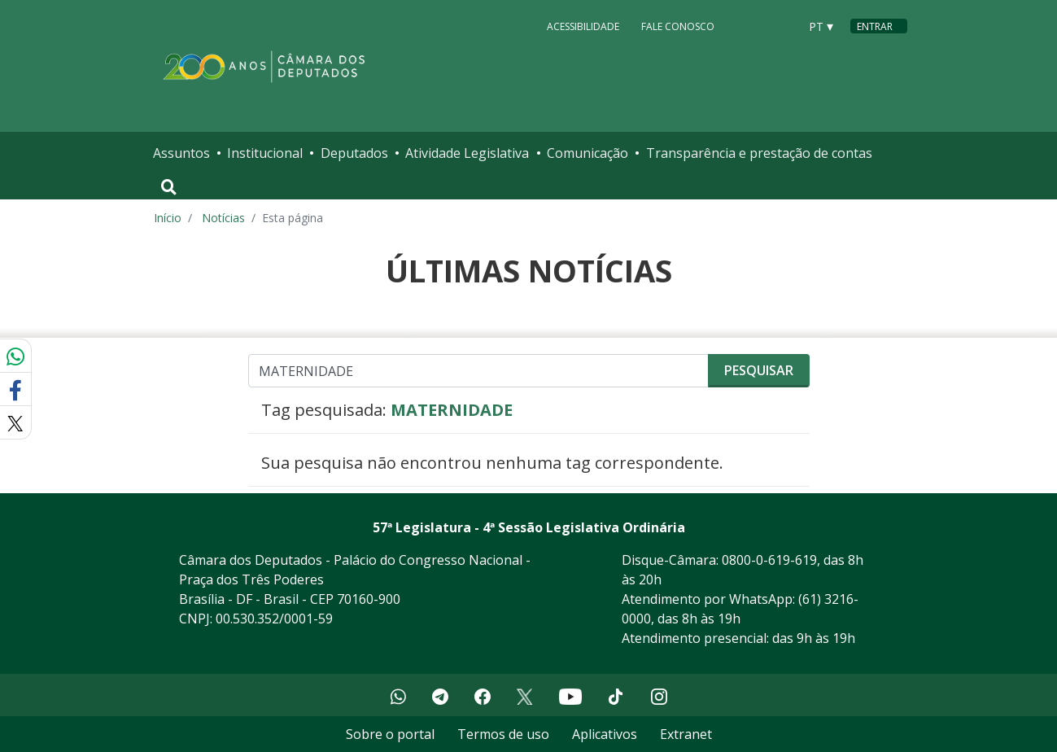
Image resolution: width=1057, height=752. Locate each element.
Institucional (265, 153)
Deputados (354, 153)
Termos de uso (503, 734)
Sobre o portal (390, 734)
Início (167, 217)
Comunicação (587, 153)
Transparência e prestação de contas (759, 153)
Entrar (875, 26)
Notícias (223, 217)
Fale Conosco (677, 26)
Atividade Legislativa (467, 153)
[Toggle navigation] (169, 187)
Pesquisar (758, 370)
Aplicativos (604, 734)
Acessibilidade (583, 26)
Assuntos (181, 153)
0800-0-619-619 (769, 560)
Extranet (686, 734)
